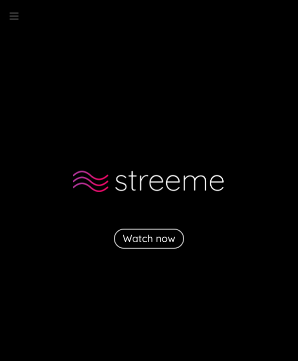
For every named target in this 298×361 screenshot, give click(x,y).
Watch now (149, 238)
